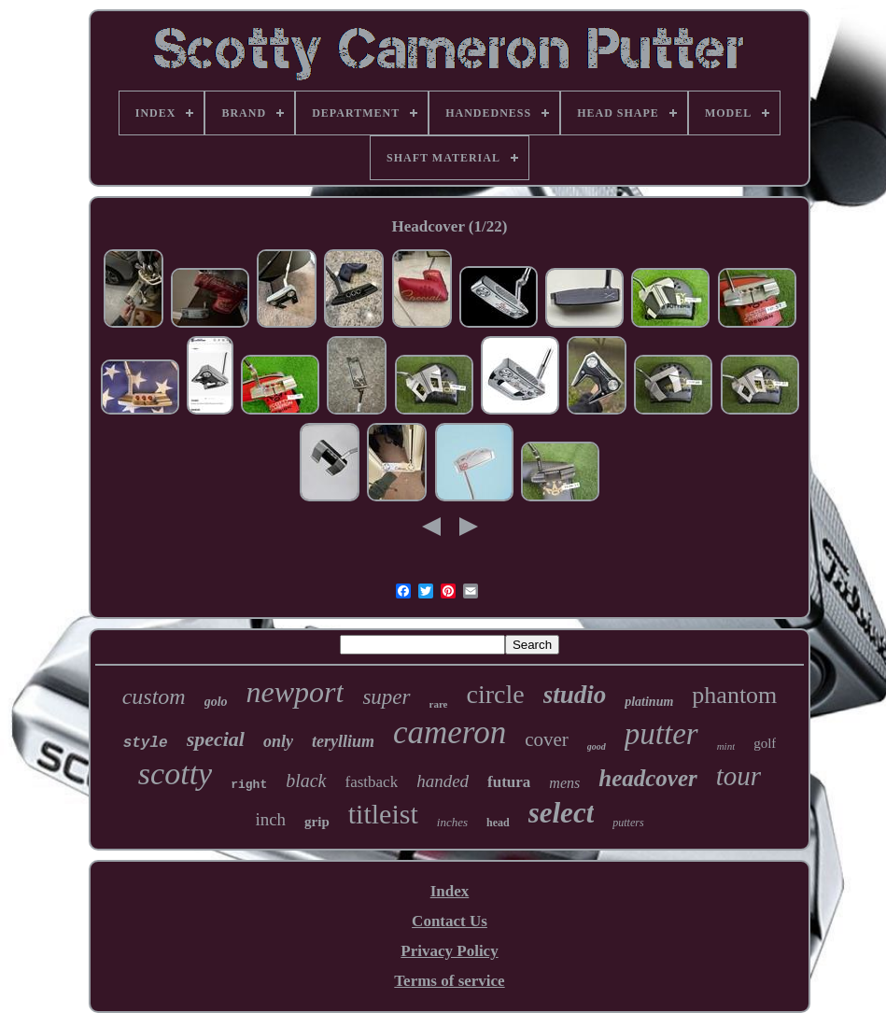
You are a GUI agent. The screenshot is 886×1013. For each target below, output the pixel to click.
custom (154, 696)
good (596, 746)
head (498, 822)
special (216, 739)
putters (627, 822)
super (386, 697)
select (561, 812)
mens (564, 783)
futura (508, 782)
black (306, 780)
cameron (449, 732)
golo (216, 702)
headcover (647, 778)
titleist (383, 813)
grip (317, 821)
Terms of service (449, 981)
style (145, 743)
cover (547, 739)
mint (726, 746)
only (278, 741)
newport (295, 692)
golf (764, 743)
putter (661, 734)
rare (438, 704)
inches (452, 822)
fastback (372, 782)
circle (496, 694)
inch (270, 819)
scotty (175, 773)
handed (442, 781)
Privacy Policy (449, 951)
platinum (649, 702)
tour (738, 776)
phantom (734, 695)
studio (575, 695)
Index (450, 891)
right (249, 785)
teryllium (343, 741)
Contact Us (449, 921)
